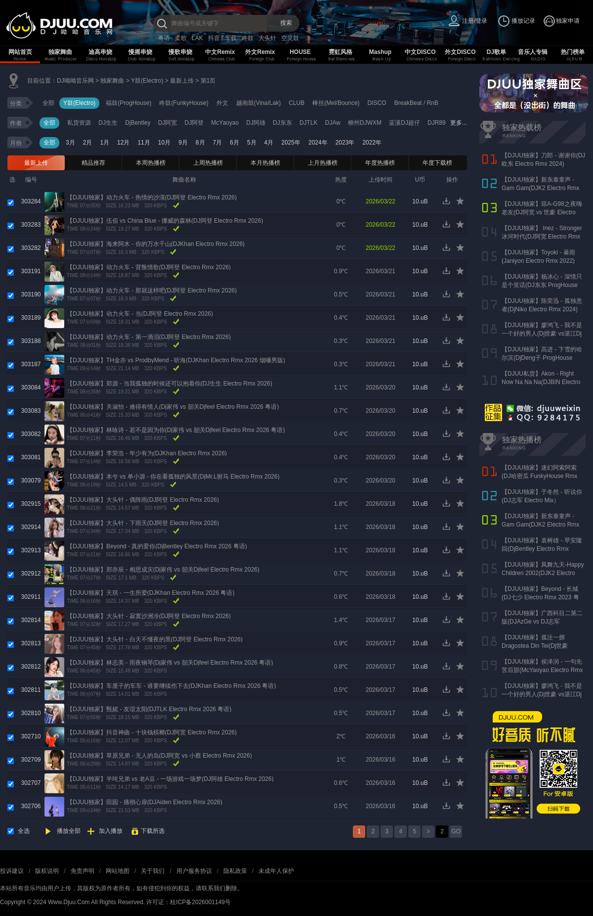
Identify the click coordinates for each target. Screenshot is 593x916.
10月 (164, 142)
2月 (87, 142)
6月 (234, 142)
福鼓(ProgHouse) (128, 102)
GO (456, 831)
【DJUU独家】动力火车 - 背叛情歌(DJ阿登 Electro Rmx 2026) (149, 267)
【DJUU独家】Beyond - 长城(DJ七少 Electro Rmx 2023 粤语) (540, 597)
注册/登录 (474, 20)
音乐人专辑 (533, 51)
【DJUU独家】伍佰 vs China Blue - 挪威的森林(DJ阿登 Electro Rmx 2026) (165, 220)
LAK (197, 38)
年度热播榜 (380, 162)
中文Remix (220, 51)
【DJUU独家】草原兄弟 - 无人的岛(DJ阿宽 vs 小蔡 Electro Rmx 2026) (159, 755)
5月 (251, 142)
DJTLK (308, 122)
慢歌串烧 (180, 51)
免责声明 (82, 871)
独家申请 (568, 20)
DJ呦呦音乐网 (75, 80)
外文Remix (260, 51)
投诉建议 (12, 871)
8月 (200, 142)
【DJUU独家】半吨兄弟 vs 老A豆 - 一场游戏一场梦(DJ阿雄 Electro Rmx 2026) (170, 778)
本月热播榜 (265, 162)
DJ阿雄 (255, 122)
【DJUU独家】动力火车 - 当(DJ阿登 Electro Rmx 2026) (140, 313)
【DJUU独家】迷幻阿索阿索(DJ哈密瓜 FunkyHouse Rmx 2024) (539, 476)
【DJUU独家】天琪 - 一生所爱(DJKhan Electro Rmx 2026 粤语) (150, 592)
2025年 (290, 142)
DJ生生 (108, 122)
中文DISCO (420, 51)
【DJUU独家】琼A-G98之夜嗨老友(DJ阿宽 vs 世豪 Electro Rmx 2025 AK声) (542, 212)
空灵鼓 (290, 38)
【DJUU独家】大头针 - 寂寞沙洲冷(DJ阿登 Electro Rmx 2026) (149, 616)
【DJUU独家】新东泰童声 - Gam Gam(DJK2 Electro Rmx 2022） (540, 188)
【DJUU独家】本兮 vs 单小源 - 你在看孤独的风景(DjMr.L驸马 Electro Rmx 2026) (173, 476)
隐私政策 (235, 871)
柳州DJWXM (364, 122)
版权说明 (47, 871)
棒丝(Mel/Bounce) (335, 102)
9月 (183, 142)
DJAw (332, 122)
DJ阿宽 (167, 122)
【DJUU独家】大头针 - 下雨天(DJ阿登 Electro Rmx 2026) (143, 523)
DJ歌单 (496, 51)
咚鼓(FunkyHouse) (183, 102)
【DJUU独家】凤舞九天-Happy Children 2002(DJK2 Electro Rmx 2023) (543, 573)
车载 (231, 38)
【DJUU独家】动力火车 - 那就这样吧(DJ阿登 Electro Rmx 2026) (152, 290)
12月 (123, 142)
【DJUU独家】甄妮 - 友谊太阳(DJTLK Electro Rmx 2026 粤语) (149, 709)
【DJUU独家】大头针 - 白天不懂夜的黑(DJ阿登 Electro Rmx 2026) (155, 639)
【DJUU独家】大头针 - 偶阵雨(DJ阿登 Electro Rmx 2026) (143, 499)
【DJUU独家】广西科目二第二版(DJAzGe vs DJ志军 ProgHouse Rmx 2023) (542, 621)
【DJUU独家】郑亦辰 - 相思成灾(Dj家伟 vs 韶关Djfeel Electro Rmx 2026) (163, 569)
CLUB (296, 102)
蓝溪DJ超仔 (404, 122)
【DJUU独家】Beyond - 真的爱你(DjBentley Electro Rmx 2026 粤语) (157, 546)
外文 (222, 102)
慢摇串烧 (140, 51)
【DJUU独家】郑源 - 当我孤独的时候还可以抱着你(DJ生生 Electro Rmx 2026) (169, 383)
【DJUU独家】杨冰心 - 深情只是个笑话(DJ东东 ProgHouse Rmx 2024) (542, 285)
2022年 (371, 142)
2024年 (318, 142)
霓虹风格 (340, 51)
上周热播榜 (208, 162)
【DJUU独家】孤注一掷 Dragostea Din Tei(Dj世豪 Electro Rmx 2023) (535, 646)
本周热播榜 (151, 162)
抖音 (214, 38)
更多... (458, 122)
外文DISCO (460, 51)
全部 (48, 102)
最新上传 (182, 80)
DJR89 (436, 122)
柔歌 (181, 38)
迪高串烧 (100, 51)
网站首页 (20, 51)
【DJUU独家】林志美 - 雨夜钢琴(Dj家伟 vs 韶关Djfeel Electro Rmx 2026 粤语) (170, 662)
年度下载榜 (437, 162)
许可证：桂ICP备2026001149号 (188, 902)
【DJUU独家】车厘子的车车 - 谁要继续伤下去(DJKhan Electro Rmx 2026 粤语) (171, 685)
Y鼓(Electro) (147, 80)
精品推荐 (93, 162)
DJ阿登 (194, 122)
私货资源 (79, 122)
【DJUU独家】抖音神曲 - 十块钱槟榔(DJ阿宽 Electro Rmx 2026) (152, 732)
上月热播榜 (323, 162)
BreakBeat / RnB (416, 102)
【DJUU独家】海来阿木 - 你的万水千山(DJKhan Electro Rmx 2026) (156, 244)
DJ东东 (282, 122)
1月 (104, 142)
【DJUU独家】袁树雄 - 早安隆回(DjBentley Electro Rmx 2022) (542, 549)
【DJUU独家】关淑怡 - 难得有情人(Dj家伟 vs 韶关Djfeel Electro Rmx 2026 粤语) (173, 406)
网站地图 (117, 871)
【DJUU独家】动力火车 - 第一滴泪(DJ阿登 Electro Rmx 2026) (149, 337)
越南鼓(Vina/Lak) (258, 102)
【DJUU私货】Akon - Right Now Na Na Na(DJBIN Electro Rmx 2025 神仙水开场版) (541, 382)
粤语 (164, 38)
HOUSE (300, 51)
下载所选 (153, 830)
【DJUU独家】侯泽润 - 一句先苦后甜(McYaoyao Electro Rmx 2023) (542, 670)
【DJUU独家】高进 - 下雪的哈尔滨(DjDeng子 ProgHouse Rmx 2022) (542, 358)
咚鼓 (248, 38)
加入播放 (111, 830)
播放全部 (69, 830)
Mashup (380, 51)
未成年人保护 (276, 871)
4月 (269, 142)
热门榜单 (573, 51)
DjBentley (137, 122)
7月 (217, 142)
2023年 (345, 142)
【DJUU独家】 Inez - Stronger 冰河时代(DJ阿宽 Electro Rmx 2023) (542, 236)
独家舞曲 (60, 51)
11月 (143, 142)
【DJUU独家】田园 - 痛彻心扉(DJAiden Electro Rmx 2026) (144, 802)
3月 (70, 142)
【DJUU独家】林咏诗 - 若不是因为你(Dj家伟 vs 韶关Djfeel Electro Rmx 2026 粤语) (176, 430)
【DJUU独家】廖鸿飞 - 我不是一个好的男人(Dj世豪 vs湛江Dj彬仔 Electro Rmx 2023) (542, 333)
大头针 (267, 38)
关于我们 (153, 871)
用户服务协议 (194, 871)
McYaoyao (225, 122)
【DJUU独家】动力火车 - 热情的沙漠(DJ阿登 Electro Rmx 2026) (152, 197)
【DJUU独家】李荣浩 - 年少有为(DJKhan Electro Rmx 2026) (147, 453)
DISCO (377, 102)
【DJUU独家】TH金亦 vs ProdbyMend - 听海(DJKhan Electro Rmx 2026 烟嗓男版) (176, 360)
